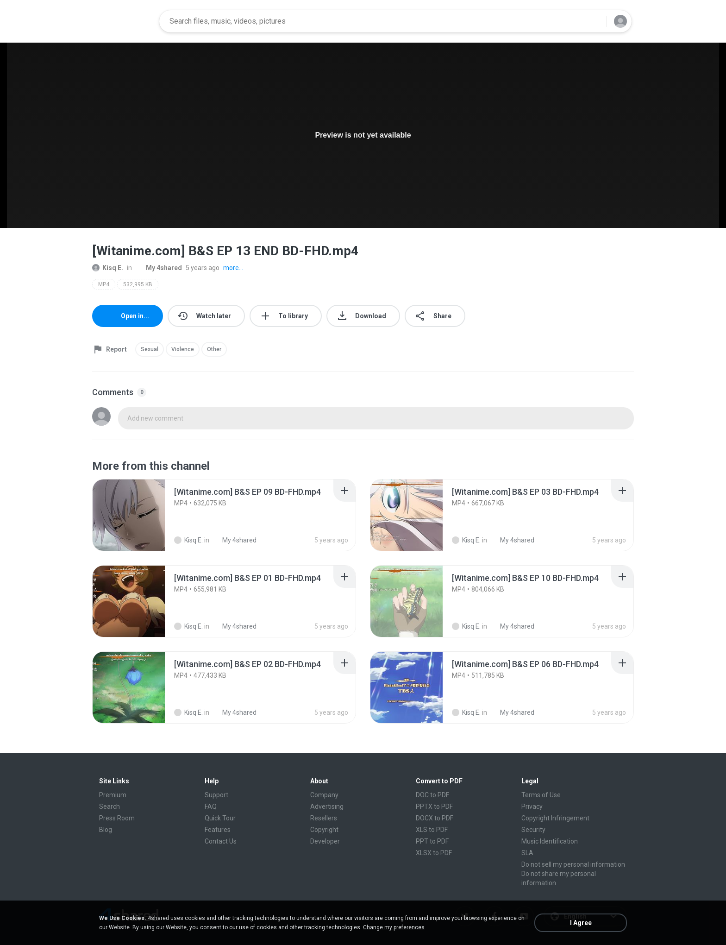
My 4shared (159, 267)
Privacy (532, 806)
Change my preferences (394, 927)
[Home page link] (122, 21)
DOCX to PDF (434, 818)
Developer (325, 841)
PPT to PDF (432, 841)
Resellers (323, 818)
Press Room (117, 818)
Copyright (324, 829)
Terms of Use (541, 795)
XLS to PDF (432, 829)
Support (216, 795)
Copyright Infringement (555, 818)
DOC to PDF (432, 795)
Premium (112, 795)
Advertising (327, 806)
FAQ (211, 806)
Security (533, 829)
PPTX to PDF (434, 806)
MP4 (103, 284)
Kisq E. (107, 267)
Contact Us (221, 841)
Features (218, 829)
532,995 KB (137, 284)
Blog (105, 829)
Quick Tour (220, 818)
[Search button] (594, 21)
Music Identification (549, 841)
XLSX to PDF (434, 853)
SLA (527, 853)
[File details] (129, 515)
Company (324, 795)
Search (109, 806)
